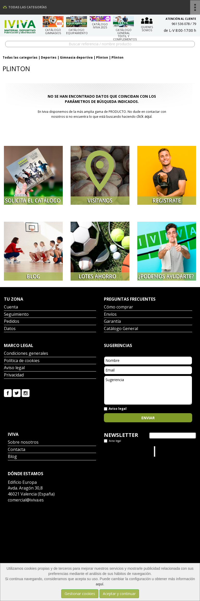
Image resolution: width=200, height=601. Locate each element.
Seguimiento (16, 314)
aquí (99, 584)
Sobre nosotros (23, 442)
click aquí (144, 116)
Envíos (110, 314)
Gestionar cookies (80, 593)
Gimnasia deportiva (76, 57)
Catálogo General (121, 328)
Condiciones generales (26, 353)
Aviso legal (14, 367)
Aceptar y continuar (119, 593)
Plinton (102, 57)
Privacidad (14, 375)
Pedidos (11, 321)
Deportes (49, 57)
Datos (10, 328)
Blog (12, 456)
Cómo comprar (118, 307)
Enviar (148, 417)
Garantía (112, 321)
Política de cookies (22, 360)
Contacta (16, 449)
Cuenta (11, 307)
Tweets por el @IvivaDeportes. (118, 451)
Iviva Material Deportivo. (166, 451)
